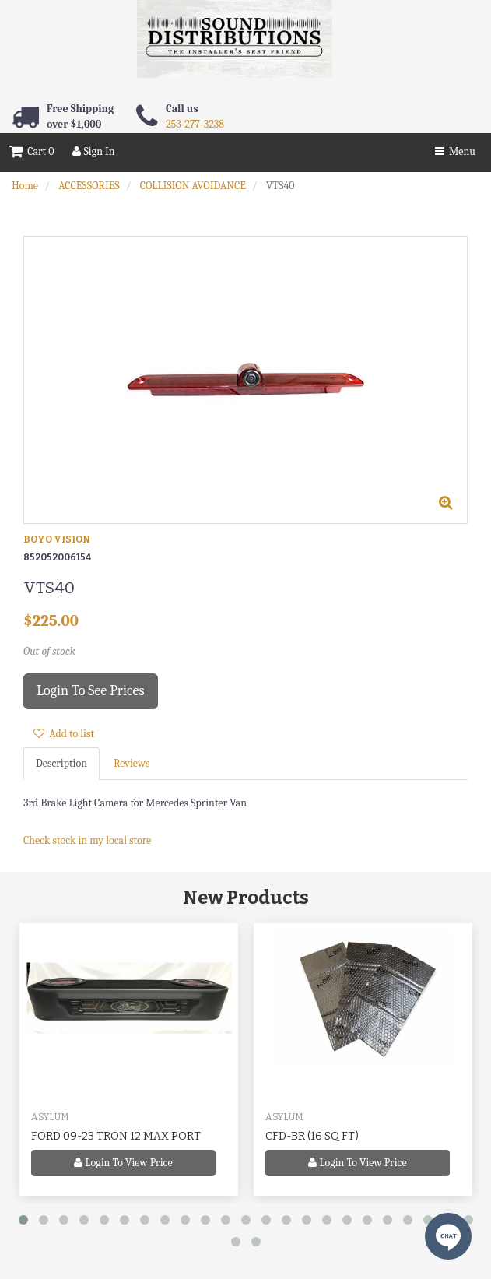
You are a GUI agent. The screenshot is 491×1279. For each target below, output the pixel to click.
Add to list (63, 733)
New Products (246, 897)
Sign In (93, 151)
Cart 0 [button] (31, 151)
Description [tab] (61, 763)
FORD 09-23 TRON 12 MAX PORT (116, 1136)
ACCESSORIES (88, 185)
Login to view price (123, 1162)
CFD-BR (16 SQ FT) (312, 1136)
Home (25, 185)
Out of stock (49, 651)
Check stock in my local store (87, 840)
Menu (455, 151)
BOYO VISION (56, 539)
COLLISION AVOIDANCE (193, 185)
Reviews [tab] (131, 763)
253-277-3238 (195, 124)
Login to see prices (91, 691)
